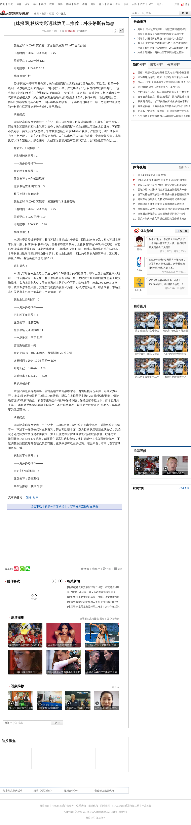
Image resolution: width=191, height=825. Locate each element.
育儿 (101, 4)
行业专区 (184, 488)
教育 (84, 4)
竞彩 (28, 497)
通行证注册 (133, 805)
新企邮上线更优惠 (104, 790)
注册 (176, 4)
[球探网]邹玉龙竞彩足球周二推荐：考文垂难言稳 (93, 597)
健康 (109, 4)
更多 (159, 4)
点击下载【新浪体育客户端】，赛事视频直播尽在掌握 (64, 506)
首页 (2, 4)
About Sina (57, 805)
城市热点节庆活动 (12, 790)
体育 (18, 4)
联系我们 (81, 805)
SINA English (119, 805)
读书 (76, 4)
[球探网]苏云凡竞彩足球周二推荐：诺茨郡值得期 (93, 587)
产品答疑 (146, 805)
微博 (60, 4)
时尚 (93, 4)
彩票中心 (54, 13)
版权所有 (101, 817)
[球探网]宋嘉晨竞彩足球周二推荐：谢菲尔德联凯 (93, 606)
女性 (134, 4)
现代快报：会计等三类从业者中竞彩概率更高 (91, 592)
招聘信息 (93, 805)
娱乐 (27, 4)
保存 (97, 568)
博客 (68, 4)
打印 (109, 568)
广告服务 (69, 805)
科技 (43, 4)
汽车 (142, 4)
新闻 (10, 4)
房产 (150, 4)
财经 (35, 4)
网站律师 (105, 805)
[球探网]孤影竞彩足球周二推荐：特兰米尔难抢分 (93, 601)
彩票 (44, 13)
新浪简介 (44, 805)
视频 (51, 4)
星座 (117, 4)
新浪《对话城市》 (43, 790)
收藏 (126, 4)
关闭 (120, 568)
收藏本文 (82, 31)
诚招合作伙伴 (71, 790)
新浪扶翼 (138, 488)
